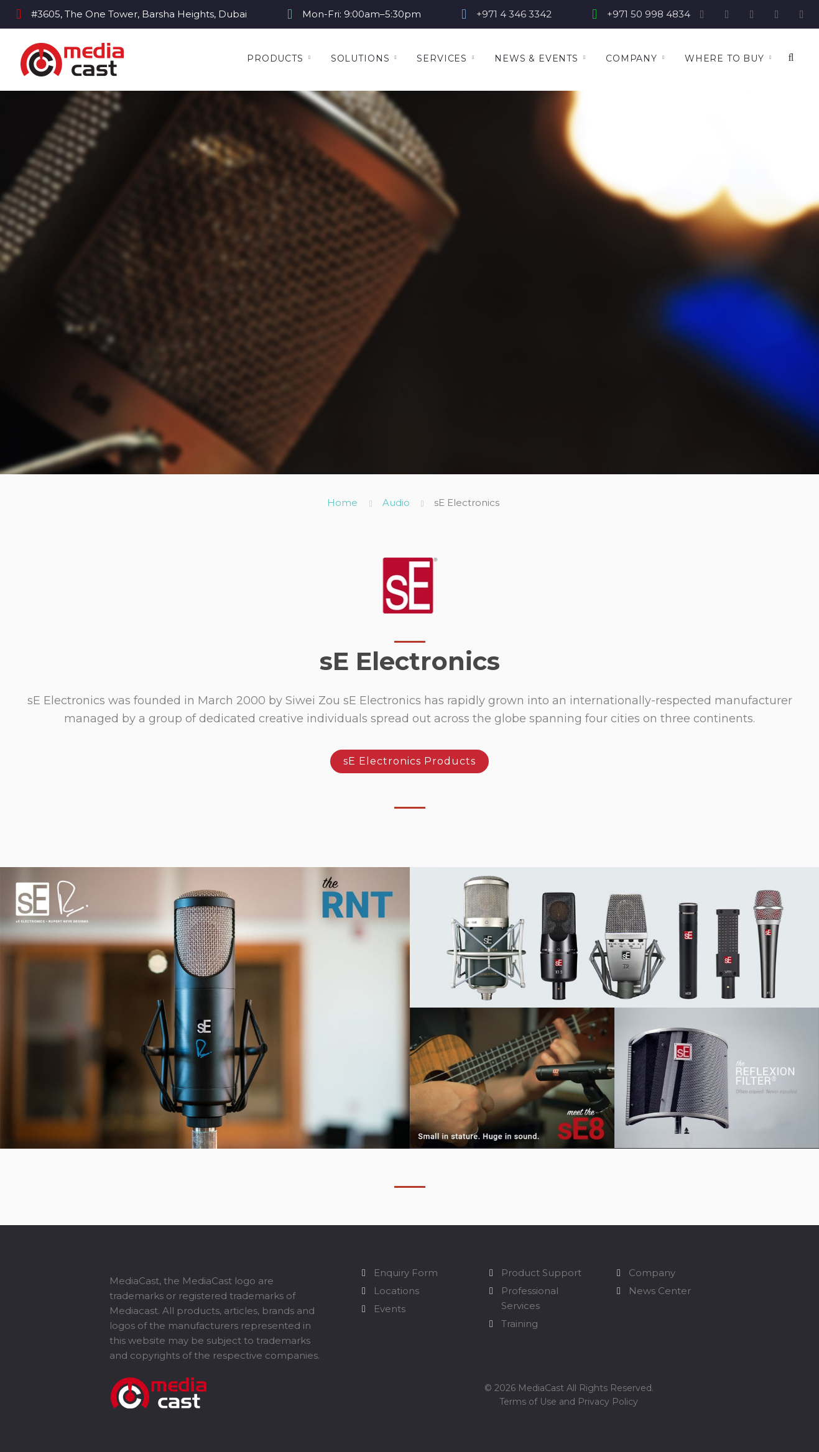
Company (631, 58)
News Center (660, 1291)
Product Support (541, 1273)
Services (442, 58)
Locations (396, 1291)
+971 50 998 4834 (648, 14)
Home (342, 502)
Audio (396, 502)
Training (519, 1324)
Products (275, 58)
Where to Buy (724, 58)
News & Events (536, 58)
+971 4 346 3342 (514, 14)
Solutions (360, 58)
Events (389, 1309)
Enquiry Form (406, 1273)
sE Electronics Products (409, 761)
